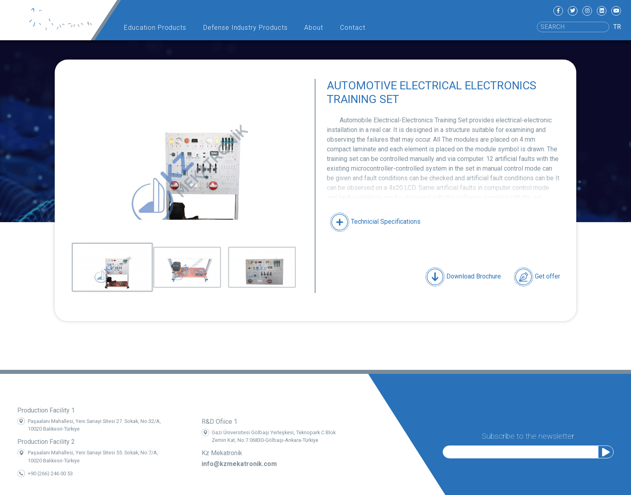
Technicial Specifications (375, 221)
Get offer (537, 277)
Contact (352, 27)
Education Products (155, 27)
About (313, 27)
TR (617, 27)
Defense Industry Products (245, 27)
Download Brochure (463, 277)
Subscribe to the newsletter (528, 435)
